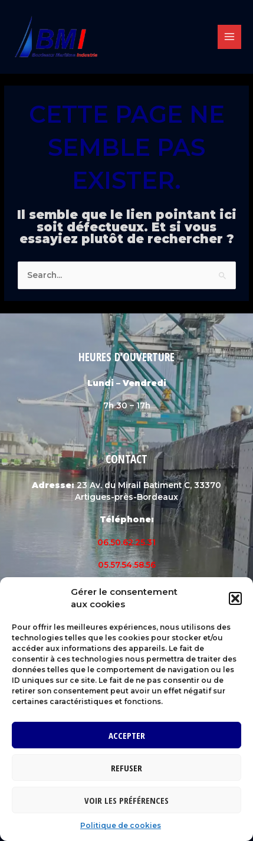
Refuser (126, 768)
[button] (235, 598)
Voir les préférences (126, 800)
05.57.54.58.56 (127, 565)
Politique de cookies (120, 825)
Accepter (127, 735)
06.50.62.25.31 (126, 542)
